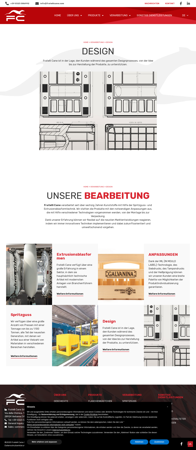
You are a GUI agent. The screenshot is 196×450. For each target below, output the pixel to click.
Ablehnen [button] (139, 442)
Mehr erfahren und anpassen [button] (44, 442)
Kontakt (170, 3)
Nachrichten (152, 3)
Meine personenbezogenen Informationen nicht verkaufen (50, 425)
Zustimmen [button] (159, 442)
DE (185, 15)
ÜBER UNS (74, 15)
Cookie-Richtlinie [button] (91, 414)
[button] (70, 294)
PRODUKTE (96, 15)
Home (57, 15)
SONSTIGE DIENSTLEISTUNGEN (154, 15)
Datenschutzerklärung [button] (61, 430)
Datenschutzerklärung (15, 445)
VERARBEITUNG (120, 15)
